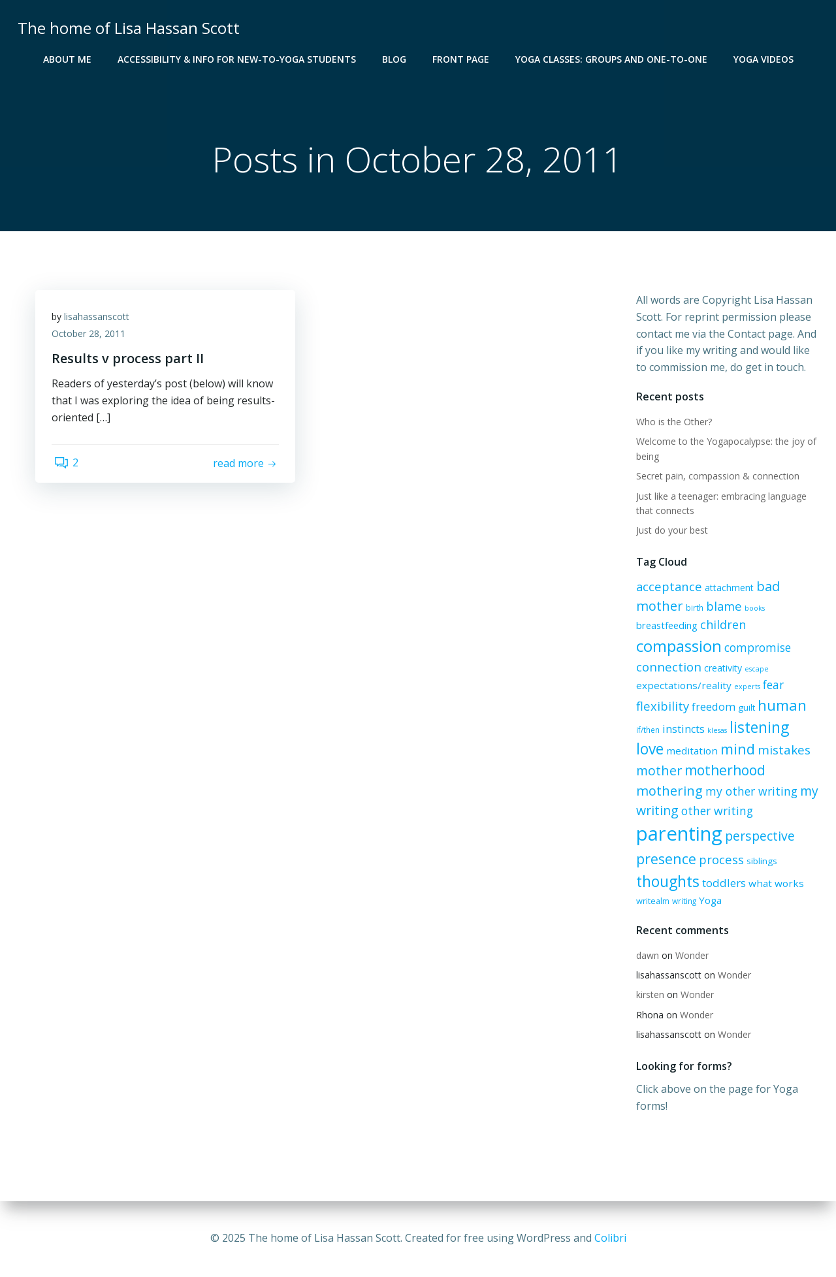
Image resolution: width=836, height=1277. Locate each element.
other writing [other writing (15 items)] (715, 811)
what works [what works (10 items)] (774, 883)
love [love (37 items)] (803, 728)
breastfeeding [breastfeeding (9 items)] (665, 626)
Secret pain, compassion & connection (715, 477)
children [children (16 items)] (721, 626)
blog (394, 59)
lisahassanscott (100, 321)
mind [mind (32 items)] (705, 750)
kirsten (648, 995)
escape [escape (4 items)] (755, 670)
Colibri (610, 1238)
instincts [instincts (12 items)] (681, 729)
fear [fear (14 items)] (771, 685)
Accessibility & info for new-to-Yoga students (237, 59)
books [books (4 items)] (753, 609)
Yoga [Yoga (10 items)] (708, 900)
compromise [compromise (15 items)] (755, 648)
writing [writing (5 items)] (682, 901)
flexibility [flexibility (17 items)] (660, 706)
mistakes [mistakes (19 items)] (752, 751)
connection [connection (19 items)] (666, 668)
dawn (645, 956)
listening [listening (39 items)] (757, 727)
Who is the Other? (672, 423)
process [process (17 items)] (719, 860)
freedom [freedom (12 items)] (711, 707)
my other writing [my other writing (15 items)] (749, 792)
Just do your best (670, 531)
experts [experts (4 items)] (745, 687)
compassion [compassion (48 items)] (677, 647)
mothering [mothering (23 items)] (667, 791)
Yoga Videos (763, 59)
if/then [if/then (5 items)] (646, 730)
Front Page (460, 59)
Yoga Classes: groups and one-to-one (611, 59)
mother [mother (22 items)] (657, 771)
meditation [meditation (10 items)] (660, 751)
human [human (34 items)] (780, 706)
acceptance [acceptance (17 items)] (667, 587)
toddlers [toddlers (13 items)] (722, 882)
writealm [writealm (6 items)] (650, 901)
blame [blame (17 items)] (722, 607)
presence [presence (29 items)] (664, 859)
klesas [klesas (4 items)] (715, 730)
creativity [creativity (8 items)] (721, 669)
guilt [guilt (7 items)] (744, 708)
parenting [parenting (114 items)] (677, 834)
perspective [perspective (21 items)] (758, 836)
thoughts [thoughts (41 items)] (666, 881)
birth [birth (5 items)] (692, 609)
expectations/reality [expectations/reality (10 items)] (682, 685)
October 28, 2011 (92, 338)
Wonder (690, 956)
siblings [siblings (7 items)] (760, 861)
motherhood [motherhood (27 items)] (723, 771)
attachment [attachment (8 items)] (727, 589)
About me (67, 59)
